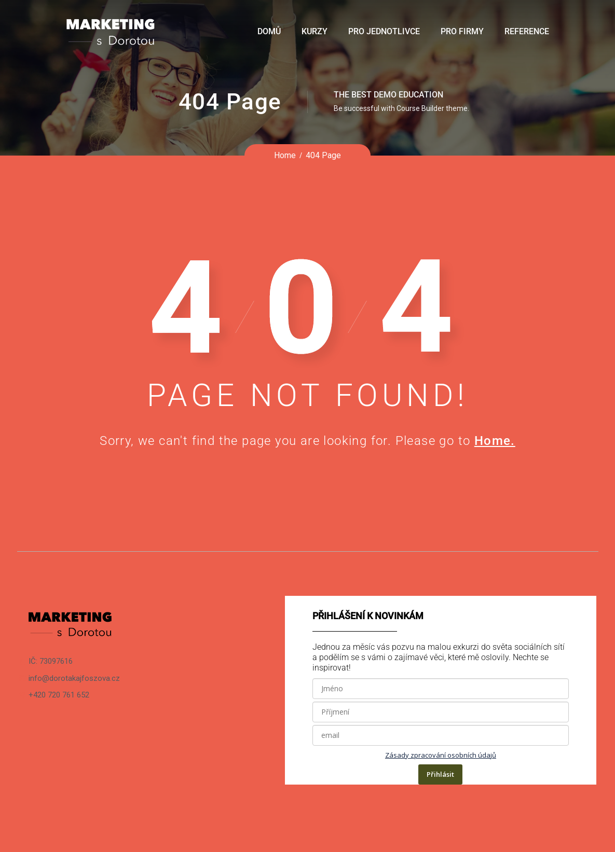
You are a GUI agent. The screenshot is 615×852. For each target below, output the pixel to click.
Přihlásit (440, 774)
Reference (526, 31)
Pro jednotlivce (384, 31)
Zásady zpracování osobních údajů (440, 755)
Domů (269, 31)
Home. (494, 441)
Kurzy (314, 31)
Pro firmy (462, 31)
